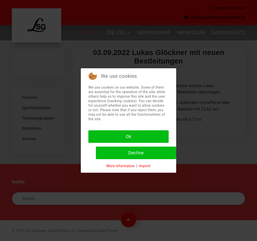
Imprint (145, 166)
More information (120, 166)
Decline (136, 152)
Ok (128, 136)
